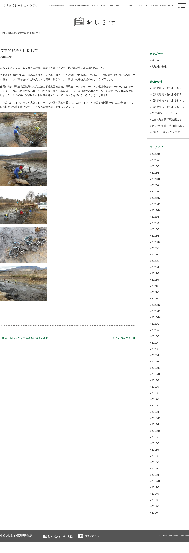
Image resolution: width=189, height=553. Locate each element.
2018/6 (155, 456)
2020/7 (155, 330)
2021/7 (155, 279)
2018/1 (155, 475)
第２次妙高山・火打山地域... (168, 125)
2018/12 (156, 418)
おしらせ (12, 33)
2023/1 (155, 235)
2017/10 (156, 481)
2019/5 (155, 399)
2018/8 (155, 443)
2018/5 (155, 462)
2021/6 (155, 286)
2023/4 (155, 223)
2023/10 (156, 210)
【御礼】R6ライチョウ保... (167, 132)
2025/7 (155, 160)
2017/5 (155, 506)
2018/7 (155, 449)
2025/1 (155, 172)
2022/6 (155, 254)
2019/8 (155, 380)
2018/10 (156, 430)
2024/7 (155, 185)
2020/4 (155, 342)
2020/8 (155, 323)
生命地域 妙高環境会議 (16, 535)
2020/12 (156, 305)
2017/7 (155, 493)
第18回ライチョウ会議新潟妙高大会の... (25, 338)
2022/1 (155, 267)
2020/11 (156, 311)
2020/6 (155, 336)
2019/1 (155, 412)
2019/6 (155, 393)
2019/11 (156, 368)
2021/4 (155, 292)
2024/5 (155, 191)
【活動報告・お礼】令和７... (168, 88)
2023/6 (155, 216)
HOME (3, 33)
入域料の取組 (159, 66)
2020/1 (155, 355)
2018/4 (155, 468)
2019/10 (156, 374)
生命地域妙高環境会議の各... (168, 119)
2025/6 (155, 166)
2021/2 (155, 298)
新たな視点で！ (124, 338)
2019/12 (156, 361)
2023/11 (156, 204)
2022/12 (156, 242)
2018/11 (156, 424)
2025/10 (156, 153)
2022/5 (155, 261)
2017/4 (155, 512)
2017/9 (155, 487)
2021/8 (155, 273)
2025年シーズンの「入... (165, 113)
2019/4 (155, 405)
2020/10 (156, 317)
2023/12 (156, 198)
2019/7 (155, 386)
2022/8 (155, 248)
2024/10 (156, 179)
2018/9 (155, 437)
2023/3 (155, 229)
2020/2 (155, 349)
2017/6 (155, 500)
